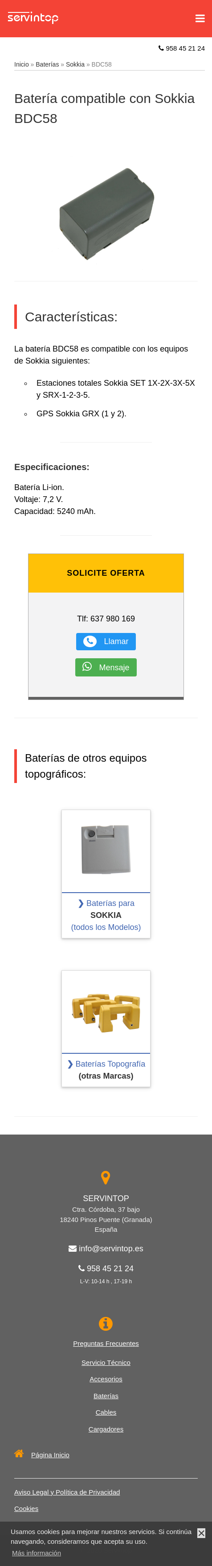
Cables (106, 1412)
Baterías (47, 64)
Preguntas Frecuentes (106, 1343)
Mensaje (105, 666)
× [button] (201, 1533)
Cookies (26, 1508)
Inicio (21, 64)
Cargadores (106, 1429)
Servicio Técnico (106, 1362)
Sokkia (75, 64)
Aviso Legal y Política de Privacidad (67, 1492)
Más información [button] (36, 1553)
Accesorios (106, 1379)
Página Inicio (41, 1455)
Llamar (105, 641)
